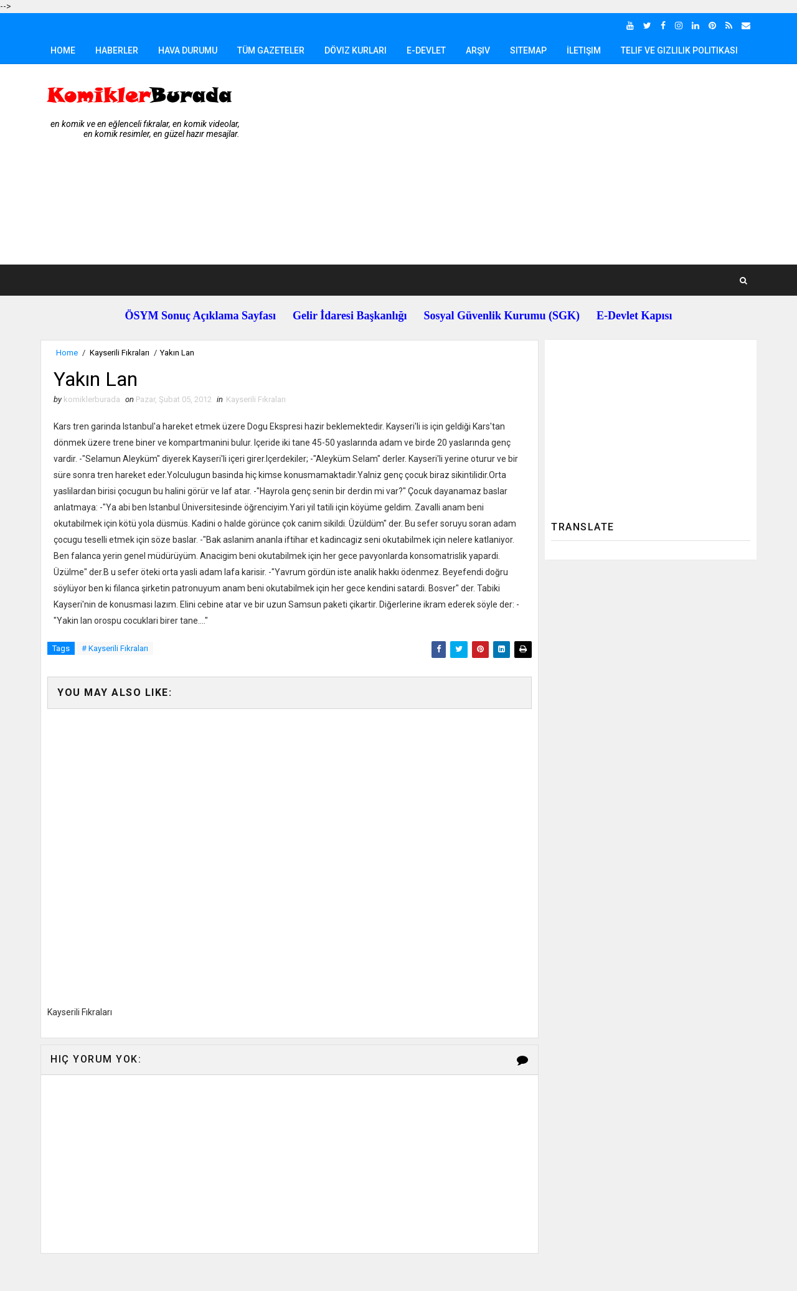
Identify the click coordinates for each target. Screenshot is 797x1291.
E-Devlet (426, 50)
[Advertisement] (529, 165)
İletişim (584, 50)
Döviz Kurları (355, 50)
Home (62, 50)
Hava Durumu (187, 50)
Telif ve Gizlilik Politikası (679, 50)
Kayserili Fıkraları (119, 352)
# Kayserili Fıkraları (115, 648)
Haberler (116, 50)
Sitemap (528, 50)
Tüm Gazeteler (270, 50)
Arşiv (478, 50)
